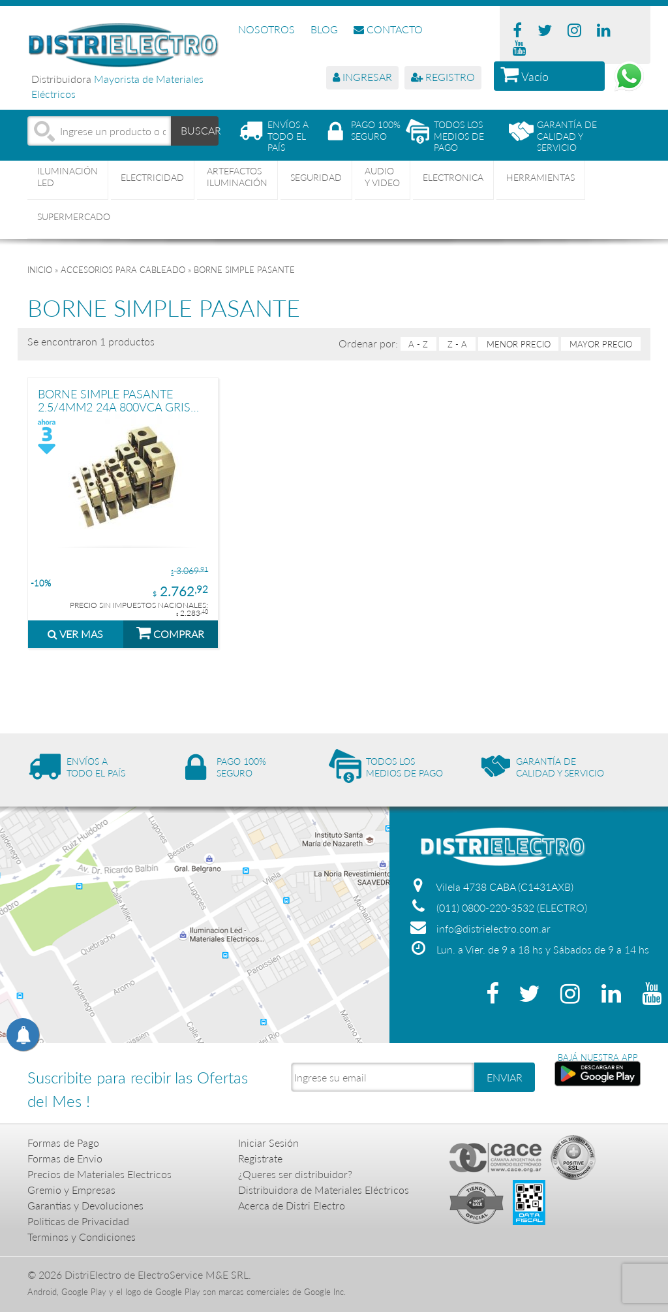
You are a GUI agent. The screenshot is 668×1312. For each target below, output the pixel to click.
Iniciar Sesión (268, 1142)
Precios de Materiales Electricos (99, 1174)
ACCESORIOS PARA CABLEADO (123, 269)
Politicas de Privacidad (78, 1221)
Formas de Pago (63, 1142)
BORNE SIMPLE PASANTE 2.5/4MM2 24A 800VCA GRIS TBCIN (114, 400)
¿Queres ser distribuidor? (295, 1174)
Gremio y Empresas (71, 1189)
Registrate (260, 1158)
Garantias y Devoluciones (85, 1205)
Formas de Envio (64, 1158)
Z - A (457, 344)
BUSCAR (200, 130)
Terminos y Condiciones (81, 1236)
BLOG (324, 29)
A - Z (418, 344)
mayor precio (600, 344)
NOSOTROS (266, 29)
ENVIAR (505, 1077)
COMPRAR (170, 632)
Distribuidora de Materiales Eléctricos (323, 1189)
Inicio (39, 269)
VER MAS (75, 634)
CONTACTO (388, 29)
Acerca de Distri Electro (291, 1205)
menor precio (519, 344)
